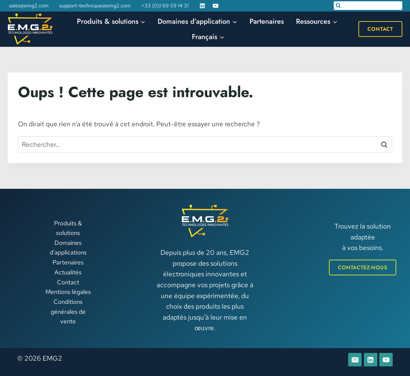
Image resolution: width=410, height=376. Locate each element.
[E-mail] (355, 359)
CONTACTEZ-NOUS (362, 267)
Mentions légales (68, 292)
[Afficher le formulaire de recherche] (368, 5)
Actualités (68, 272)
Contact (380, 29)
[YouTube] (215, 6)
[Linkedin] (202, 6)
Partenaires (267, 21)
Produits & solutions (68, 228)
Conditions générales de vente (68, 311)
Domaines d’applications (68, 247)
